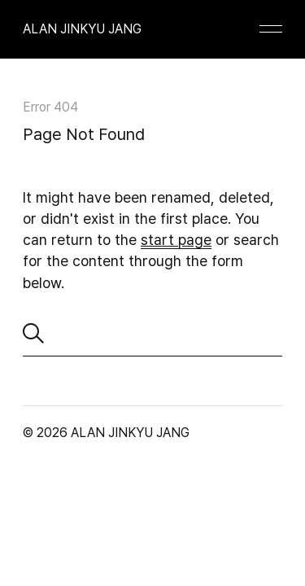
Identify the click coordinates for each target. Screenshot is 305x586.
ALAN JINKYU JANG (82, 29)
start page (176, 239)
